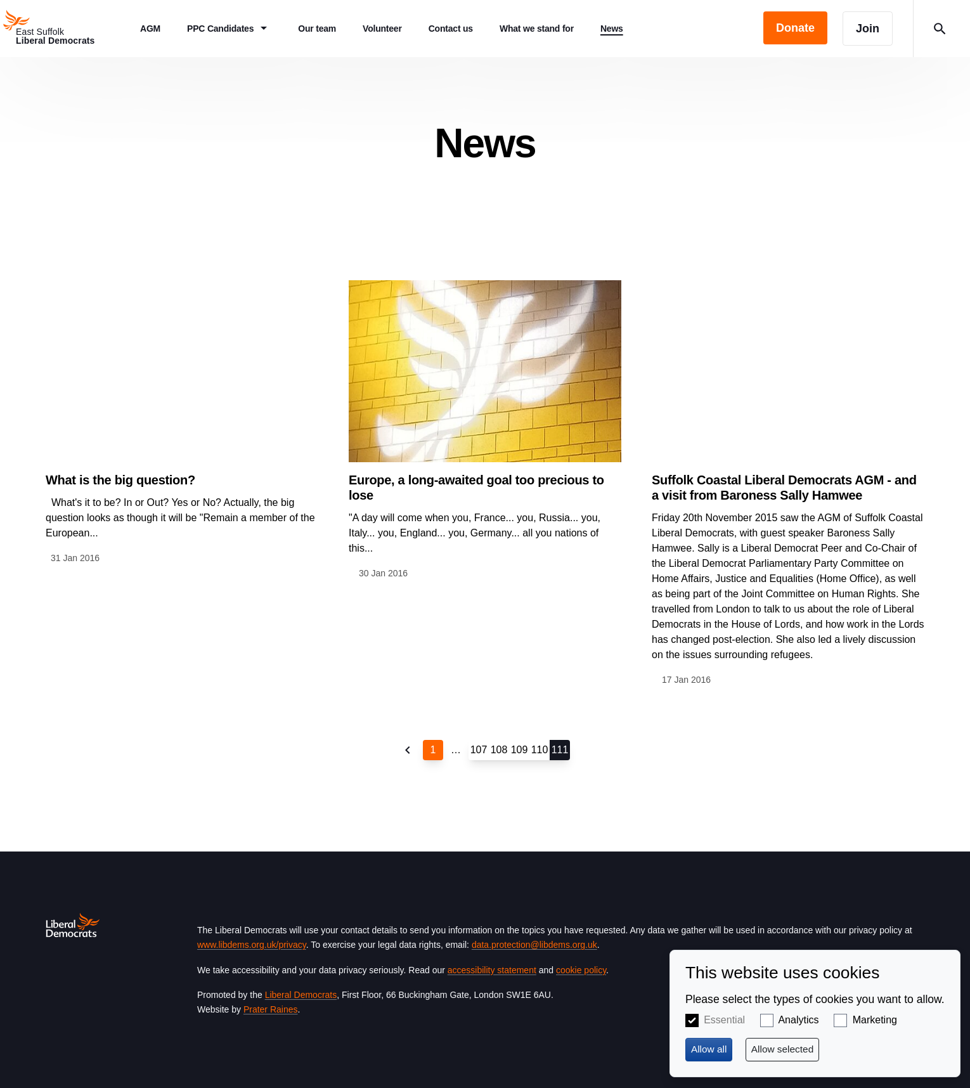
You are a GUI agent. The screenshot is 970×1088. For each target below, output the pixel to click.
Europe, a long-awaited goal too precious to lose (476, 487)
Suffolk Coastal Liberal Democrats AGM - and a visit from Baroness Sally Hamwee (784, 487)
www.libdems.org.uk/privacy (251, 945)
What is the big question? (120, 480)
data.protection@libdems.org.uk (534, 945)
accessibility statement (492, 970)
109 (519, 749)
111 (560, 749)
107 (479, 749)
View (182, 422)
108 (499, 749)
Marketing (875, 1019)
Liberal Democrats (301, 995)
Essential (724, 1019)
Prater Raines (270, 1009)
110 (539, 749)
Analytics (798, 1019)
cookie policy (581, 970)
